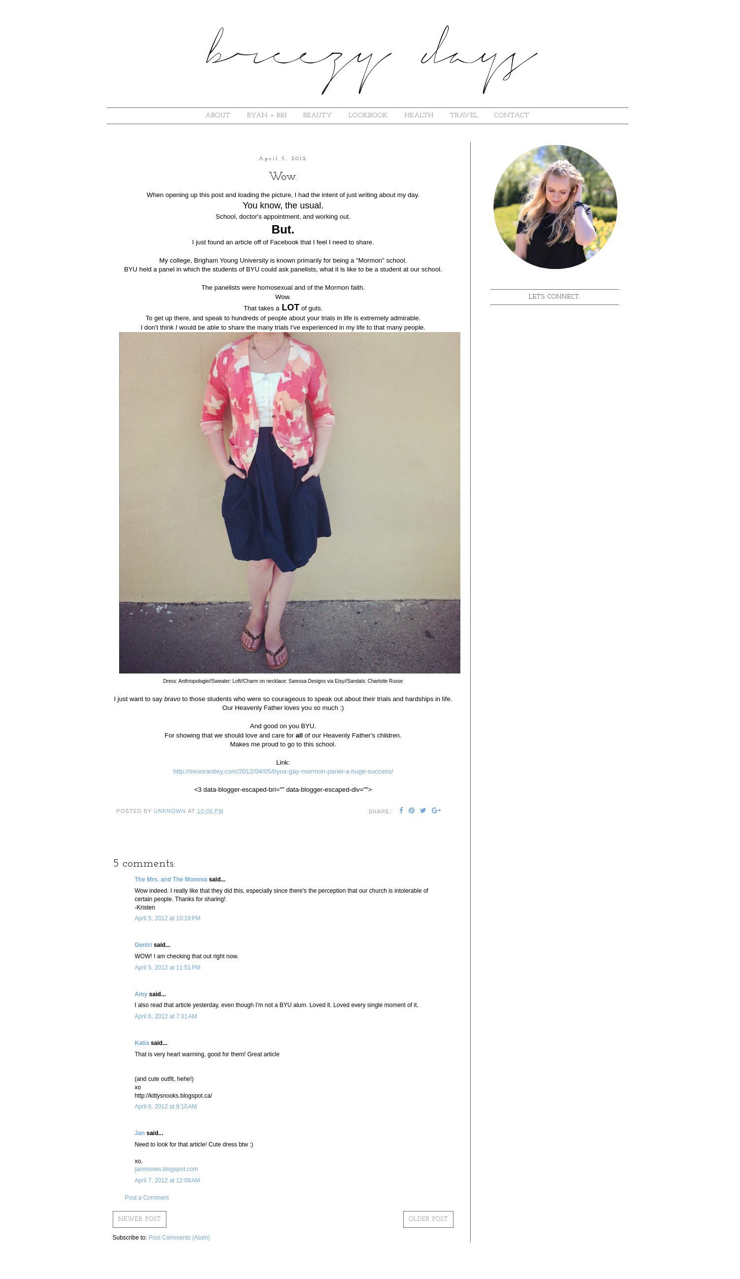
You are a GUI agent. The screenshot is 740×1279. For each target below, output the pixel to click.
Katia (142, 1043)
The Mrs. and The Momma (171, 879)
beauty (317, 115)
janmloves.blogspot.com (166, 1169)
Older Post (428, 1219)
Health (419, 115)
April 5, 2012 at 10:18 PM (168, 918)
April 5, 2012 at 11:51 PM (168, 967)
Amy (141, 994)
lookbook (368, 115)
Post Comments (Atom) (179, 1237)
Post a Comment (147, 1197)
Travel (464, 115)
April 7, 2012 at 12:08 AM (167, 1180)
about (217, 115)
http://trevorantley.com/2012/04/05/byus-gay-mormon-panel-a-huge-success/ (283, 771)
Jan (140, 1133)
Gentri (143, 945)
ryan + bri (267, 115)
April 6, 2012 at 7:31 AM (166, 1016)
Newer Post (139, 1219)
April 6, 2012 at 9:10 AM (166, 1106)
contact (511, 115)
